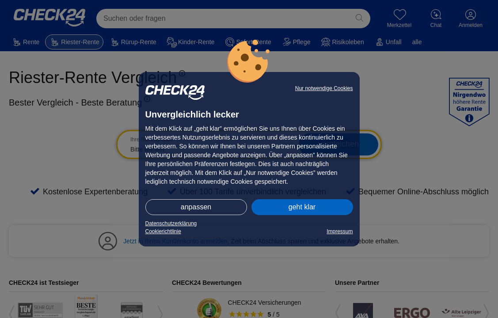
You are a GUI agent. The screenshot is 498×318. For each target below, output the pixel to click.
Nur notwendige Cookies (324, 88)
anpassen (196, 207)
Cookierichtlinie (163, 231)
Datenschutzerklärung (171, 223)
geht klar (302, 207)
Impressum (340, 231)
